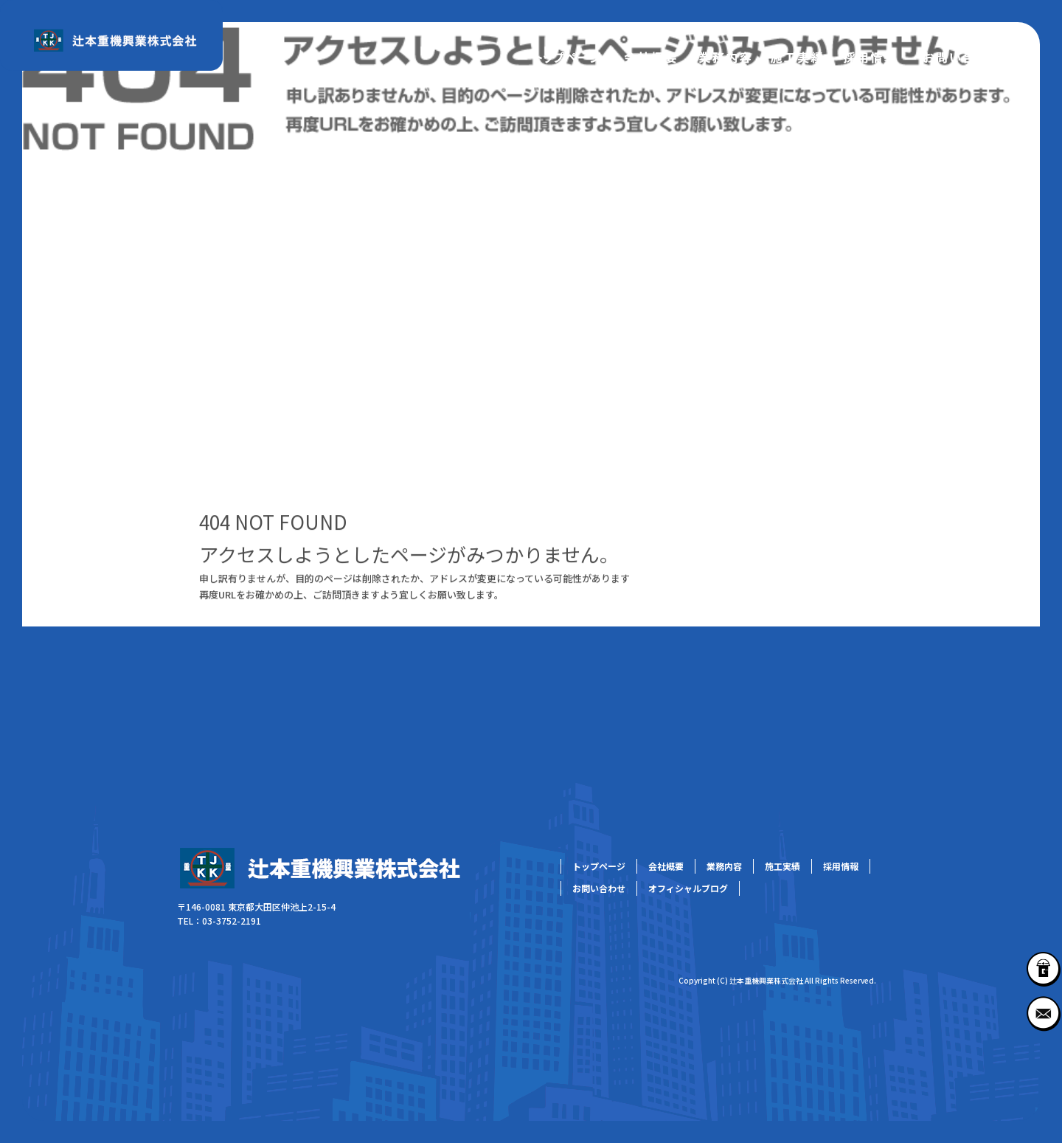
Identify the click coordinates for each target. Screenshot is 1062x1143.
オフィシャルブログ (688, 888)
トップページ (568, 55)
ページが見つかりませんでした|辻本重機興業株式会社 (137, 398)
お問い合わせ (962, 55)
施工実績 (796, 55)
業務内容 (723, 55)
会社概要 (649, 55)
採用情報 (870, 55)
